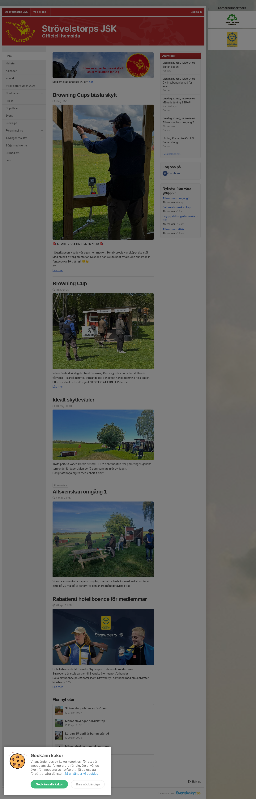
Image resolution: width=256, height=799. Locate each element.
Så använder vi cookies (81, 773)
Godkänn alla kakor (49, 784)
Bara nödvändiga (88, 784)
